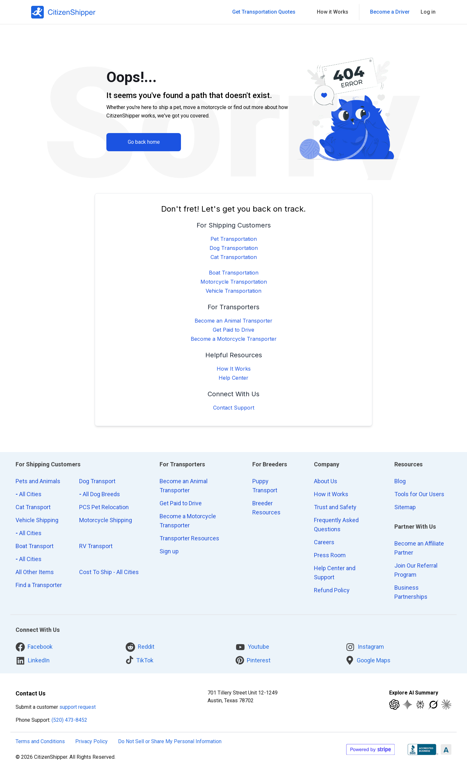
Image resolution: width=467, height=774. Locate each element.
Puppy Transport (264, 486)
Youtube (252, 647)
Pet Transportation (233, 239)
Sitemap (405, 507)
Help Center (233, 378)
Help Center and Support (334, 573)
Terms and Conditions (40, 741)
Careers (324, 542)
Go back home (144, 142)
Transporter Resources (189, 538)
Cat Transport (33, 507)
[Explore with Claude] (446, 704)
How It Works (234, 368)
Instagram (364, 647)
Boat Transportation (233, 272)
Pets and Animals (38, 481)
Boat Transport (35, 546)
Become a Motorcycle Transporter (234, 339)
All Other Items (35, 572)
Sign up (169, 551)
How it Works (331, 494)
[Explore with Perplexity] (420, 704)
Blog (400, 481)
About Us (325, 481)
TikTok (139, 660)
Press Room (330, 555)
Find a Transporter (39, 585)
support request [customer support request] (77, 707)
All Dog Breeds (99, 494)
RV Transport (96, 546)
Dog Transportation (234, 248)
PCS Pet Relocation (104, 507)
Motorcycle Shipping (105, 520)
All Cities (29, 494)
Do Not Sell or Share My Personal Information (170, 741)
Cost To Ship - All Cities (109, 572)
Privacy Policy (91, 741)
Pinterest (252, 660)
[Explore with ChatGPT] (394, 704)
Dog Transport (97, 481)
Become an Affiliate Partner (419, 548)
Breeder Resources (266, 508)
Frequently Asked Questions (336, 525)
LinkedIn (33, 661)
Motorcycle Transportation (233, 281)
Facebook (34, 647)
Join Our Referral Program (415, 570)
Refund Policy (332, 590)
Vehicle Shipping (37, 520)
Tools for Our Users (419, 494)
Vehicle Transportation (233, 291)
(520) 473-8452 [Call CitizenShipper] (69, 720)
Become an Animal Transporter (233, 320)
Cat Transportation (233, 257)
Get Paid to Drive (233, 329)
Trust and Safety (335, 507)
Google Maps (367, 660)
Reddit (140, 647)
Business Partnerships (410, 592)
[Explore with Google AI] (407, 704)
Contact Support (233, 407)
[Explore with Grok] (433, 704)
